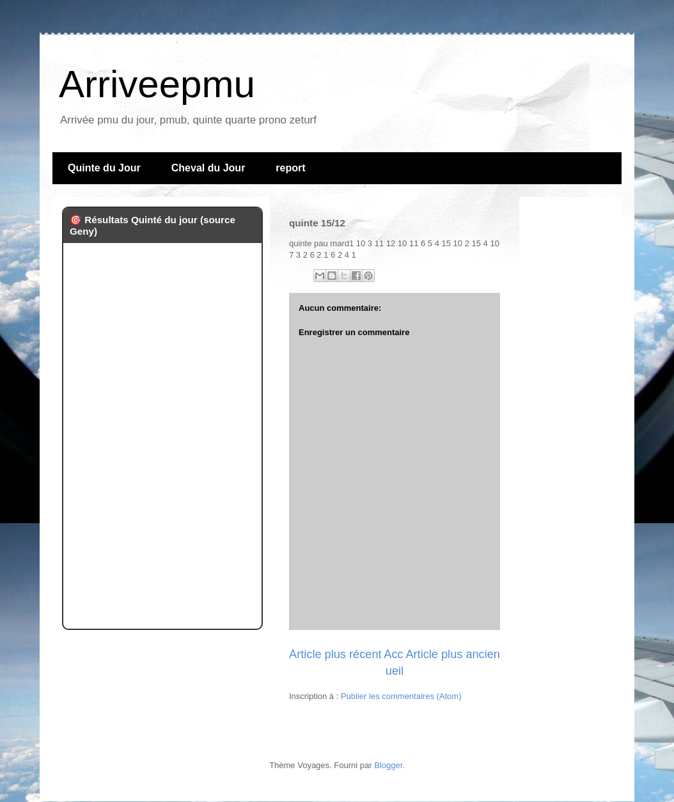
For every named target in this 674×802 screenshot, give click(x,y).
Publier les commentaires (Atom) (401, 696)
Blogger (388, 765)
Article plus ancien (452, 654)
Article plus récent (335, 654)
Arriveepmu (157, 84)
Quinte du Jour (104, 167)
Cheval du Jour (208, 167)
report (290, 167)
